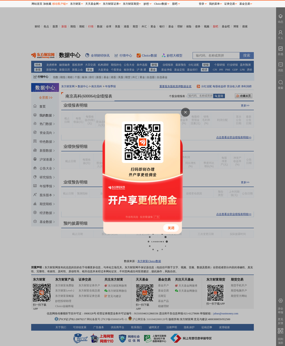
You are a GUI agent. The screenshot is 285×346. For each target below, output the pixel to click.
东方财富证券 (111, 3)
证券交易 (229, 3)
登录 (201, 3)
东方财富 (75, 3)
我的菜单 (214, 3)
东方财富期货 (131, 3)
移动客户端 (59, 3)
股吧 (174, 3)
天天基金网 (92, 3)
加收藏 (47, 3)
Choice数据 (160, 3)
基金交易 (244, 3)
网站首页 (37, 3)
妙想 (146, 3)
